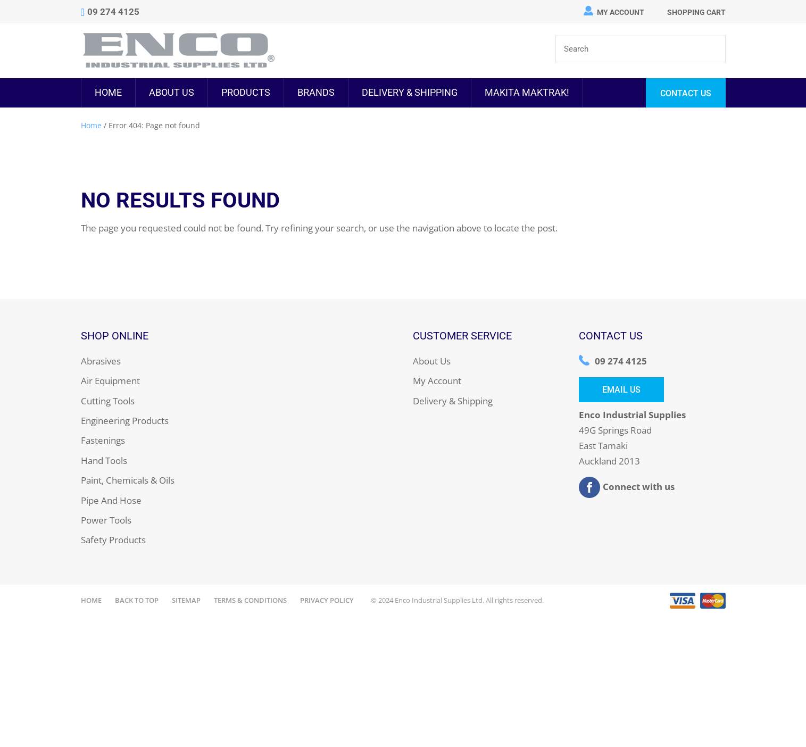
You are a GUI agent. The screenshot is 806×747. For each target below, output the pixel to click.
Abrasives (101, 361)
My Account (620, 12)
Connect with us (627, 487)
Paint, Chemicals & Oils (128, 480)
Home (108, 92)
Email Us (621, 390)
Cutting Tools (108, 401)
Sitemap (186, 600)
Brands (316, 92)
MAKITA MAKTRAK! (527, 92)
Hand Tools (104, 460)
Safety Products (113, 540)
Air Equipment (110, 381)
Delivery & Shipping (410, 92)
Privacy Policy (327, 600)
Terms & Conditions (250, 600)
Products (245, 92)
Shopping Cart (696, 12)
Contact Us (685, 93)
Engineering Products (125, 420)
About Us (171, 92)
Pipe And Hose (111, 500)
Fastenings (103, 440)
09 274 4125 (621, 361)
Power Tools (106, 520)
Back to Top (137, 600)
